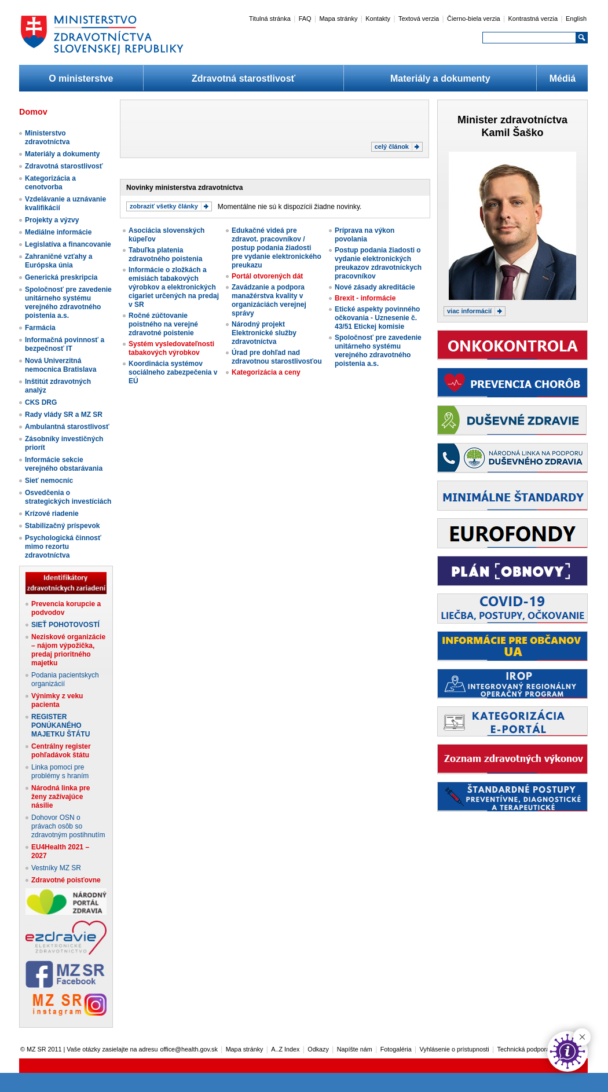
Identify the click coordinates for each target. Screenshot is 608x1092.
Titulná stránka (270, 18)
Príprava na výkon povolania (364, 234)
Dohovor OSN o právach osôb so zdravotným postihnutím (68, 826)
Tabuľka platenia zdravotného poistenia (165, 254)
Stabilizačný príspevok (62, 526)
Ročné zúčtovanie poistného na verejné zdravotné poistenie (163, 324)
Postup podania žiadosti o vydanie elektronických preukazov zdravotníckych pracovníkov (378, 263)
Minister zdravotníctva (512, 120)
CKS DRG (41, 402)
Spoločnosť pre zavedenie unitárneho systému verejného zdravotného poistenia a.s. (68, 302)
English (576, 18)
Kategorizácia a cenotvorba (50, 182)
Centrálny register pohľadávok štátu (61, 750)
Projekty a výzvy (52, 220)
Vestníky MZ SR (56, 868)
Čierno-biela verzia (473, 18)
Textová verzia (418, 18)
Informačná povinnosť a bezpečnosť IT (64, 344)
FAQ (305, 18)
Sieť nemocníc (49, 481)
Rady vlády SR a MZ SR (63, 415)
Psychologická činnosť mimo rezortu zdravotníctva (63, 546)
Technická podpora (523, 1049)
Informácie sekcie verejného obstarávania (63, 464)
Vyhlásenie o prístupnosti (454, 1049)
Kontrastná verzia (533, 18)
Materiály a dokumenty (440, 78)
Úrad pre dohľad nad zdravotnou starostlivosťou (277, 357)
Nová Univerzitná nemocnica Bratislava (60, 365)
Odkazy (318, 1049)
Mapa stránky (338, 18)
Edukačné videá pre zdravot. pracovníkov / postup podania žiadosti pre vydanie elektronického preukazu (276, 247)
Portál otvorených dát (267, 276)
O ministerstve (81, 78)
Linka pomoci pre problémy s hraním (60, 771)
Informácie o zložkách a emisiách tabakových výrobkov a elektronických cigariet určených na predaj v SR (174, 287)
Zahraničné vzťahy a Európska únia (58, 260)
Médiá (563, 78)
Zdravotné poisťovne (66, 880)
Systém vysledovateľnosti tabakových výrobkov (171, 348)
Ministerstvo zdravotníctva (47, 137)
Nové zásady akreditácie (375, 287)
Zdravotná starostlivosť (243, 78)
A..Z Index (285, 1049)
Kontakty (377, 18)
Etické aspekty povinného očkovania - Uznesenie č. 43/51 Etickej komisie (377, 318)
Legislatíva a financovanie (68, 244)
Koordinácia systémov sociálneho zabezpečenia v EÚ (173, 372)
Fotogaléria (396, 1049)
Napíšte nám (354, 1049)
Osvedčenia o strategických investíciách (68, 497)
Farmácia (40, 328)
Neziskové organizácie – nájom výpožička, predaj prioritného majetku (68, 650)
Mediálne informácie (58, 232)
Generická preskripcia (61, 277)
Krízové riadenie (52, 514)
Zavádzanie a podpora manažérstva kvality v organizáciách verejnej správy (269, 300)
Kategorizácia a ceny (266, 372)
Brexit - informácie (365, 298)
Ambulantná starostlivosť (67, 427)
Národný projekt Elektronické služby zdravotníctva (264, 333)
